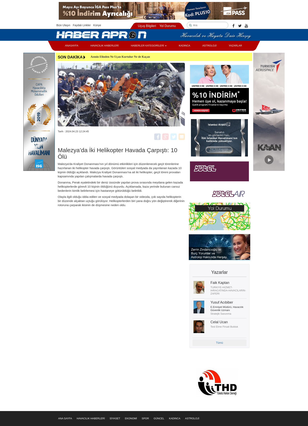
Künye (97, 25)
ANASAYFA (71, 45)
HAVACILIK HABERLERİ (105, 45)
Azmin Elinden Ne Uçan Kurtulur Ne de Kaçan (120, 56)
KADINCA (184, 45)
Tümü (219, 342)
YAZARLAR (235, 45)
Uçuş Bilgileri (147, 26)
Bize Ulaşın (63, 25)
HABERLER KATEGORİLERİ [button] (149, 45)
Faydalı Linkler (82, 25)
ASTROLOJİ (209, 45)
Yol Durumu (168, 26)
